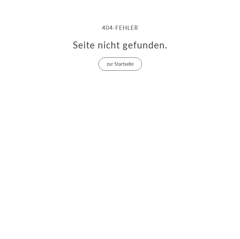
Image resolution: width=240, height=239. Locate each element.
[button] (120, 64)
